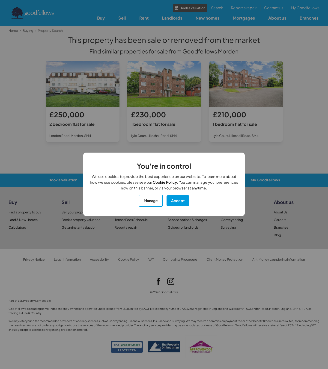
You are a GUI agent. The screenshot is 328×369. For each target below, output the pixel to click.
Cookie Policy (165, 182)
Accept (178, 200)
